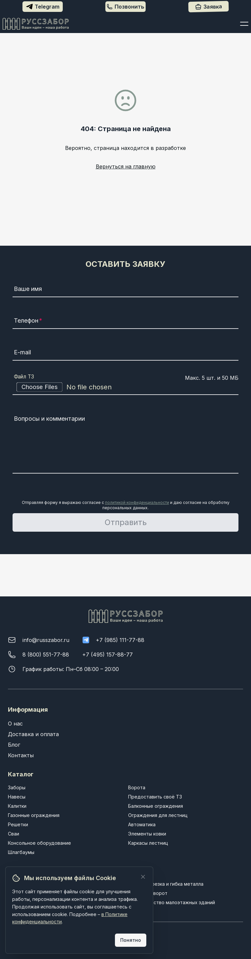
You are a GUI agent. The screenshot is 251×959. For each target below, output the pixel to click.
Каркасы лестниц (148, 843)
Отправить (126, 522)
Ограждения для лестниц (158, 815)
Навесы (16, 796)
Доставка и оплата (33, 734)
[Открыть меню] (244, 24)
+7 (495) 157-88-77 (107, 654)
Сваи (13, 833)
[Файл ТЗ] (125, 387)
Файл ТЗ (24, 377)
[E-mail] (125, 353)
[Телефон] (125, 321)
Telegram (42, 6)
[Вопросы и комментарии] (125, 443)
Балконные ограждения (155, 806)
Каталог (20, 774)
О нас (15, 723)
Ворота (136, 787)
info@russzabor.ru (45, 640)
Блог (14, 744)
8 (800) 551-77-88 (45, 654)
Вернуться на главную (126, 166)
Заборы (16, 787)
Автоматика (142, 824)
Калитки (17, 806)
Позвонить (125, 6)
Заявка (208, 6)
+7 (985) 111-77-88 (120, 640)
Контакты (21, 755)
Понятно (130, 940)
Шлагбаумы (21, 852)
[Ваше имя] (125, 290)
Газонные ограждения (33, 815)
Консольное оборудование (39, 843)
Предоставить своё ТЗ (155, 796)
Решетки (18, 824)
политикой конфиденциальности (137, 502)
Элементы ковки (147, 833)
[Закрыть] (143, 876)
